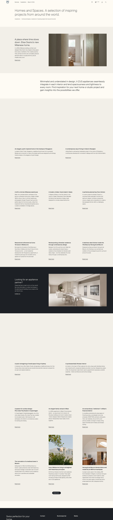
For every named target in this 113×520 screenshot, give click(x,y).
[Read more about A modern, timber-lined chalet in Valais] (51, 196)
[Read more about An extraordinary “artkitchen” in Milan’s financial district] (85, 409)
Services (17, 2)
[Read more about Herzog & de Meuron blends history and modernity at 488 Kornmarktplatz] (85, 466)
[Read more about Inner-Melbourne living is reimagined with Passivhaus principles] (51, 466)
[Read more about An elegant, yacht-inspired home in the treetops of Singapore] (17, 139)
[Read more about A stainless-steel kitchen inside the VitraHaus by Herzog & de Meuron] (85, 253)
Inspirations (23, 2)
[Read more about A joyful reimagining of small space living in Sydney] (17, 350)
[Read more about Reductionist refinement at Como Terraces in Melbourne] (17, 253)
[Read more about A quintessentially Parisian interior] (68, 350)
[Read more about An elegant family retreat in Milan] (51, 409)
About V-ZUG (31, 2)
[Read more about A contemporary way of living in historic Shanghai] (68, 139)
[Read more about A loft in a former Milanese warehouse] (17, 196)
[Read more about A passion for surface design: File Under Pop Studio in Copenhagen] (17, 409)
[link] (92, 2)
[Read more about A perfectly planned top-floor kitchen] (85, 196)
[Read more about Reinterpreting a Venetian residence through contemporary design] (51, 253)
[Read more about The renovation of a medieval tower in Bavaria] (17, 466)
